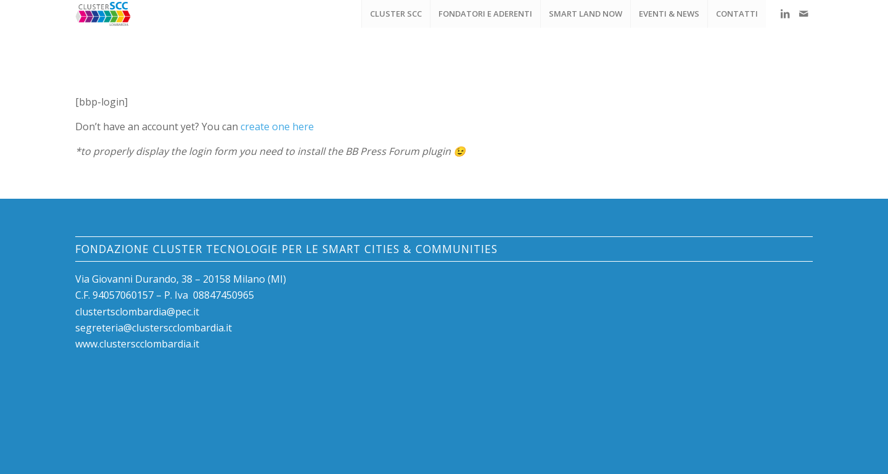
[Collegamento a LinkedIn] (785, 13)
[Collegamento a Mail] (803, 13)
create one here (277, 126)
